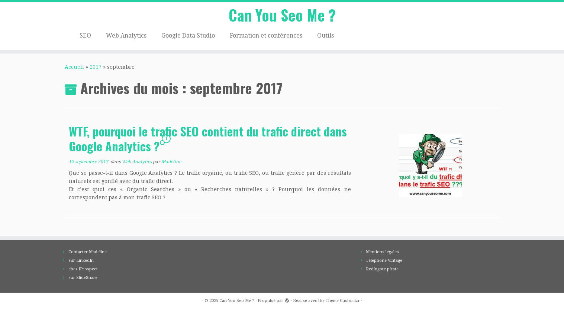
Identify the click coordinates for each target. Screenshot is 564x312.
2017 (95, 67)
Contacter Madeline (87, 252)
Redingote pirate (382, 269)
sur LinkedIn (81, 260)
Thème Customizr (343, 300)
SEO (85, 35)
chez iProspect (83, 269)
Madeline (171, 161)
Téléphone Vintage (384, 260)
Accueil (74, 67)
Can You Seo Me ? (282, 15)
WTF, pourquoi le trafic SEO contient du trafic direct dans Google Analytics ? (208, 138)
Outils (325, 35)
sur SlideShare (82, 277)
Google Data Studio (188, 35)
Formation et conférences (266, 35)
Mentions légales (382, 252)
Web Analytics (126, 35)
